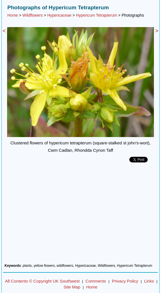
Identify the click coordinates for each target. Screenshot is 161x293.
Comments (95, 281)
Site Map (72, 287)
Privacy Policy (125, 281)
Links (149, 281)
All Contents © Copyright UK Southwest (42, 281)
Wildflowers (32, 15)
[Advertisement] (80, 215)
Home (12, 15)
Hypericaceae (59, 15)
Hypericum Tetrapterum (96, 15)
